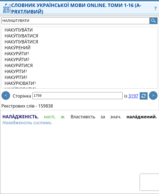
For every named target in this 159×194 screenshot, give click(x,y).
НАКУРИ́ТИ (17, 54)
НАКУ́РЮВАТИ (20, 83)
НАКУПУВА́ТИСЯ (21, 42)
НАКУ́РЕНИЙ (17, 48)
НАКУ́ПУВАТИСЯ (21, 36)
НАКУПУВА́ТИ (19, 30)
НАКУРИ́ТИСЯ (19, 65)
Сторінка (22, 96)
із (128, 96)
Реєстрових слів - (19, 106)
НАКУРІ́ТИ (16, 71)
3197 (136, 96)
